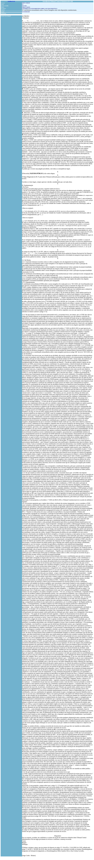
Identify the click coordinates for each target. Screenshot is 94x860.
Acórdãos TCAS (11, 1)
